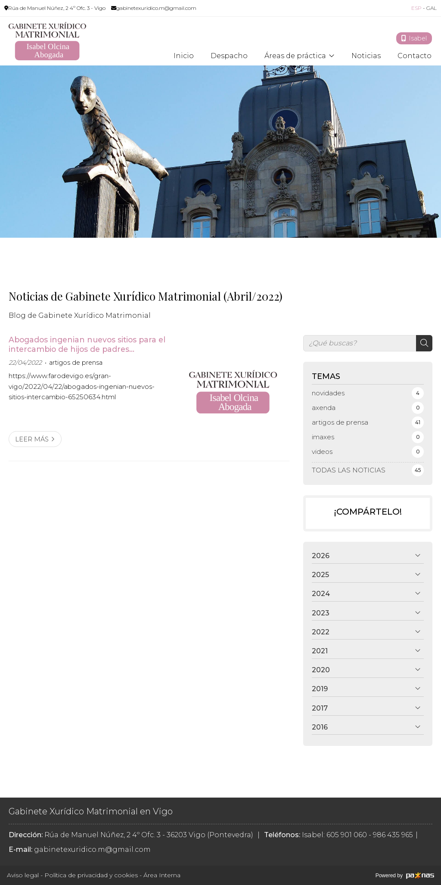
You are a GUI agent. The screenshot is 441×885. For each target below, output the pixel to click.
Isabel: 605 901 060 (334, 835)
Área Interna (161, 875)
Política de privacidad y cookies (91, 875)
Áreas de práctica (295, 56)
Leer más (32, 439)
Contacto (415, 56)
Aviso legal (23, 875)
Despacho (229, 56)
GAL (431, 8)
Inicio (184, 56)
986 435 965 (393, 835)
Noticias (366, 56)
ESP (416, 8)
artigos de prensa (75, 362)
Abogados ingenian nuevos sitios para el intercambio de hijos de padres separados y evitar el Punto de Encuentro (87, 344)
